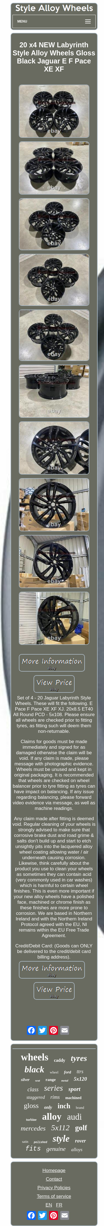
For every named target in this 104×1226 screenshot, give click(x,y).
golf (81, 1128)
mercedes (33, 1128)
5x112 (60, 1127)
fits (33, 1149)
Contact (54, 1179)
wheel (54, 1072)
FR (59, 1205)
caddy (59, 1060)
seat (37, 1080)
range (50, 1079)
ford (67, 1072)
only (48, 1107)
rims (55, 1097)
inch (64, 1106)
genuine (56, 1148)
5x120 (80, 1079)
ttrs (80, 1071)
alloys (77, 1149)
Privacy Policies (53, 1187)
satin (25, 1142)
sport (74, 1089)
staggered (35, 1097)
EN (48, 1205)
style (61, 1139)
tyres (79, 1058)
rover (80, 1141)
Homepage (53, 1170)
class (33, 1089)
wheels (34, 1057)
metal (64, 1080)
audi (74, 1117)
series (53, 1088)
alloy (52, 1116)
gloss (31, 1106)
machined (73, 1098)
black (34, 1069)
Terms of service (54, 1196)
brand (80, 1107)
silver (25, 1080)
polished (40, 1142)
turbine (31, 1120)
